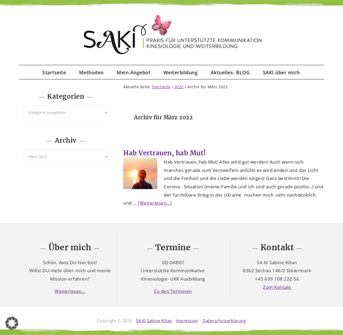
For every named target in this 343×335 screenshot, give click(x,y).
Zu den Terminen (173, 291)
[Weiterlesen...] (155, 203)
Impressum (187, 320)
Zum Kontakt (277, 287)
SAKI (171, 35)
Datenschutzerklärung (224, 320)
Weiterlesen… (70, 291)
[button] (12, 323)
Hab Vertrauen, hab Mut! (164, 153)
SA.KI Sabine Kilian (154, 320)
